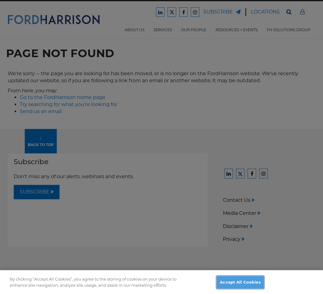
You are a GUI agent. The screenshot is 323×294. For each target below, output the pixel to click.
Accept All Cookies (240, 286)
